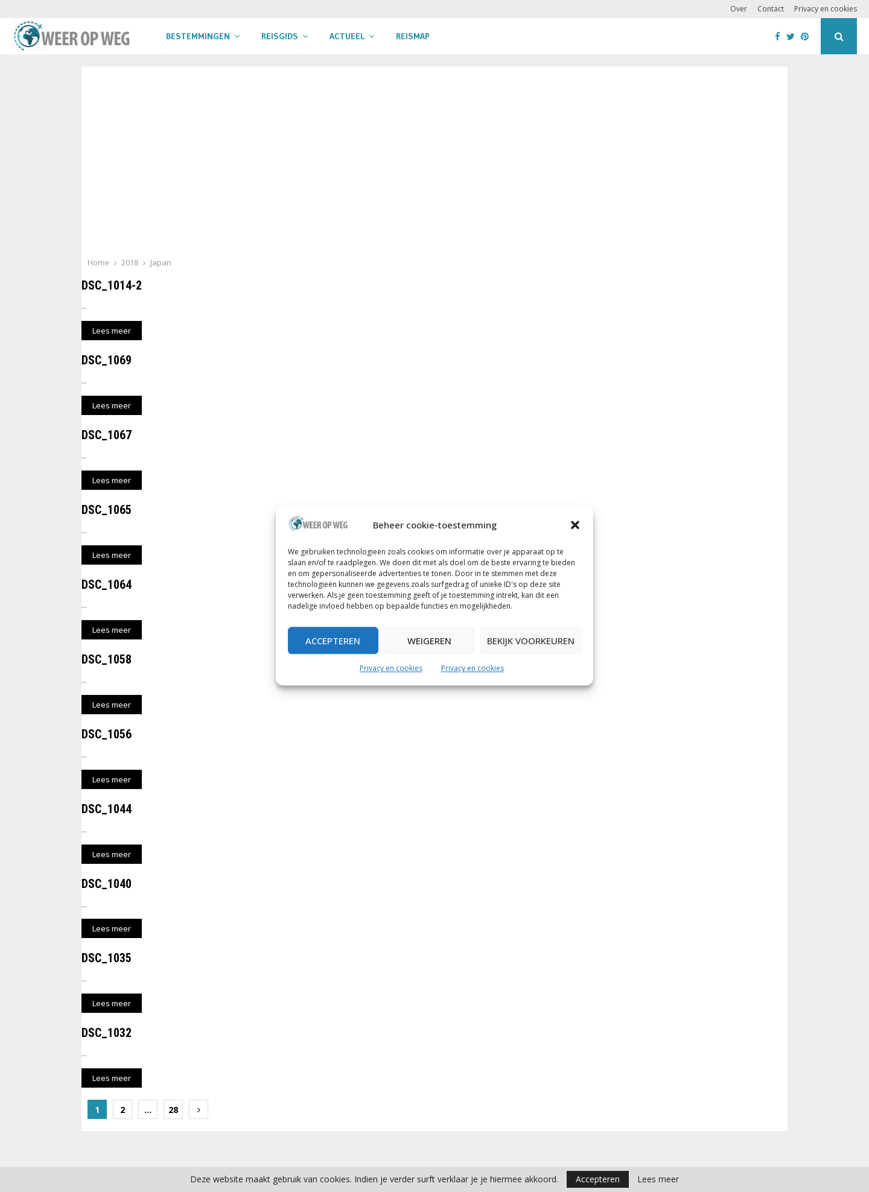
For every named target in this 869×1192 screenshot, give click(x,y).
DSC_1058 (106, 659)
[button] (575, 525)
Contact (770, 9)
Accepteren (332, 641)
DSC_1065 (106, 509)
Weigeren (429, 641)
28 (173, 1109)
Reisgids (279, 36)
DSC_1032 (106, 1033)
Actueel (346, 36)
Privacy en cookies (391, 669)
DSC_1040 (106, 884)
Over (738, 9)
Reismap (413, 36)
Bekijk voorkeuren (531, 641)
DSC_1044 (106, 809)
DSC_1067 (106, 435)
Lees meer (658, 1179)
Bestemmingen (198, 36)
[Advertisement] (434, 165)
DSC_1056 (106, 734)
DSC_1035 (106, 958)
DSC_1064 (106, 584)
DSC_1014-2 (111, 285)
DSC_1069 (106, 360)
